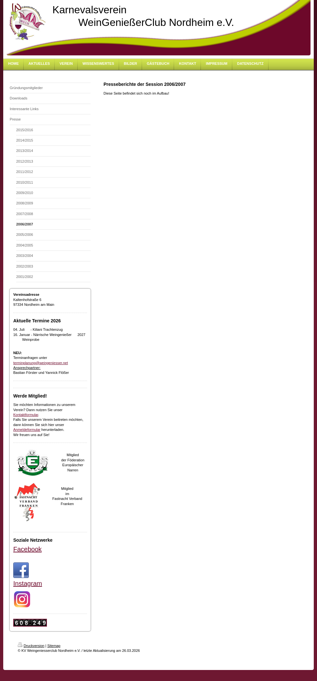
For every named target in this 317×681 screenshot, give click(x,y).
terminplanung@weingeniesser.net (40, 363)
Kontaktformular (25, 415)
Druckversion (31, 646)
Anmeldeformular (26, 430)
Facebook (27, 549)
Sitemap (53, 646)
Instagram (27, 583)
